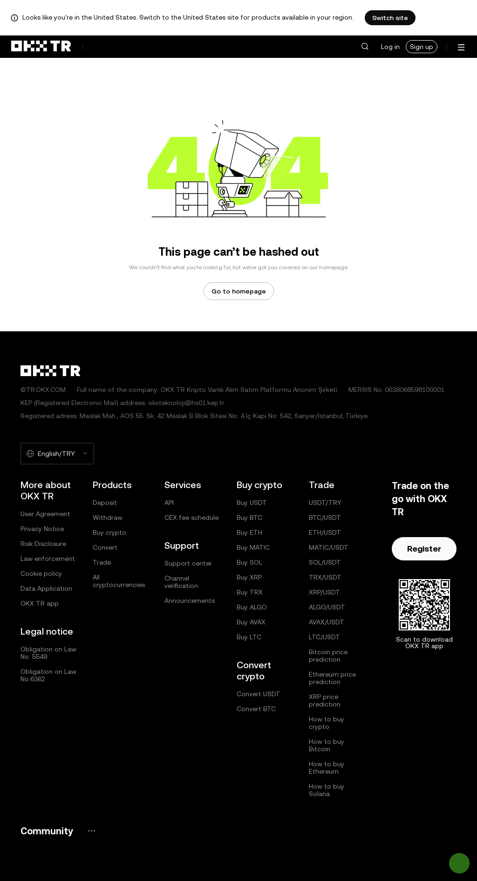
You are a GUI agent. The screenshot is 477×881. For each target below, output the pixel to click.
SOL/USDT (325, 562)
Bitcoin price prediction (328, 655)
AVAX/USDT (326, 622)
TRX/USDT (325, 577)
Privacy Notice (42, 528)
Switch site (390, 17)
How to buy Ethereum (326, 767)
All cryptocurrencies (119, 580)
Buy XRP (249, 577)
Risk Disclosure (43, 543)
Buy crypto (109, 532)
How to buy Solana (326, 790)
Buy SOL (249, 562)
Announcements (189, 600)
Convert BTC (256, 709)
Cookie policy (41, 573)
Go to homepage (238, 291)
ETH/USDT (325, 532)
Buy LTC (249, 637)
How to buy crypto (326, 722)
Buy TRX (250, 592)
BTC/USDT (325, 517)
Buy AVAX (251, 622)
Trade (102, 562)
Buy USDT (252, 502)
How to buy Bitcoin (326, 745)
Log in (390, 46)
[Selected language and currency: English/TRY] (57, 453)
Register (424, 548)
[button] (364, 46)
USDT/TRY (325, 502)
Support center (188, 563)
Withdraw (108, 517)
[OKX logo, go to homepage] (41, 46)
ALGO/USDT (327, 607)
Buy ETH (249, 532)
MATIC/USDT (328, 547)
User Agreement (45, 513)
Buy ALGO (252, 607)
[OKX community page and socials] (91, 830)
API (169, 502)
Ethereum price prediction (332, 678)
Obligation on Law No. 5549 (48, 652)
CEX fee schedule (191, 517)
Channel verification (181, 581)
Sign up (421, 46)
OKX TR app (39, 603)
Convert (105, 547)
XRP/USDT (324, 592)
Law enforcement (47, 558)
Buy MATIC (253, 547)
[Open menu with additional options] (461, 47)
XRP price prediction (325, 700)
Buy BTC (249, 517)
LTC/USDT (324, 637)
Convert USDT (258, 694)
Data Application (46, 588)
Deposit (105, 502)
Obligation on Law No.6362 (48, 675)
